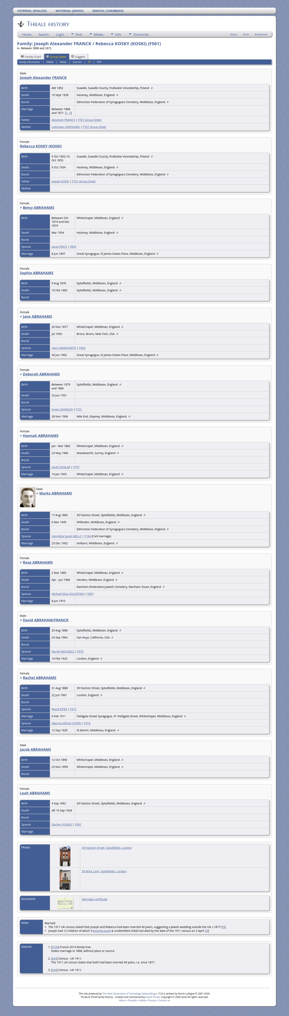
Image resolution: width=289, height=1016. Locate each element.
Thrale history (47, 24)
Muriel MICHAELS (63, 651)
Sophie (98, 931)
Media (98, 34)
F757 (76, 467)
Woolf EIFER (59, 709)
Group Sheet (56, 57)
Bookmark (261, 34)
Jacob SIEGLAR (61, 467)
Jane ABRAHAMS (37, 316)
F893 (73, 247)
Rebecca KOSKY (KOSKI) (41, 146)
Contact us (164, 1000)
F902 (82, 348)
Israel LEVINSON (62, 409)
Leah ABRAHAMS (35, 793)
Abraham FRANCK (63, 120)
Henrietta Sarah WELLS (66, 536)
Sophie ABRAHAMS (36, 272)
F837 (90, 594)
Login (60, 34)
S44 (54, 958)
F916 (87, 723)
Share (233, 34)
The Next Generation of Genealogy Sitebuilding (128, 993)
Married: (50, 923)
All (89, 62)
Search (44, 34)
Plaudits (132, 1000)
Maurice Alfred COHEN (66, 723)
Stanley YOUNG (62, 824)
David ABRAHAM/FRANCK (46, 620)
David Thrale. (152, 997)
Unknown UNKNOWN (66, 127)
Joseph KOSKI (60, 181)
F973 (80, 651)
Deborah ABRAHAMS (41, 374)
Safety (142, 1000)
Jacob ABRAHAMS (35, 749)
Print (246, 34)
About (122, 1000)
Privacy (152, 1000)
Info (118, 34)
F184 (87, 536)
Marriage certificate (94, 899)
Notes (63, 62)
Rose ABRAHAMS (38, 562)
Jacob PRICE (59, 247)
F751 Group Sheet (84, 181)
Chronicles (141, 34)
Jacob (107, 931)
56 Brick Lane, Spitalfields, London (104, 871)
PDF (99, 62)
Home (26, 34)
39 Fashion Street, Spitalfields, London (107, 848)
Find (78, 34)
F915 (73, 709)
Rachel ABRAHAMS (39, 677)
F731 (79, 409)
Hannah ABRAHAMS (41, 435)
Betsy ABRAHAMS (38, 207)
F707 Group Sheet (89, 120)
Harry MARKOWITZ (64, 348)
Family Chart (31, 57)
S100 (55, 947)
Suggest (78, 57)
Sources (77, 62)
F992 (78, 824)
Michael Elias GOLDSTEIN (68, 594)
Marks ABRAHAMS (55, 493)
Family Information (29, 62)
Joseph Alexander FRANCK (43, 77)
